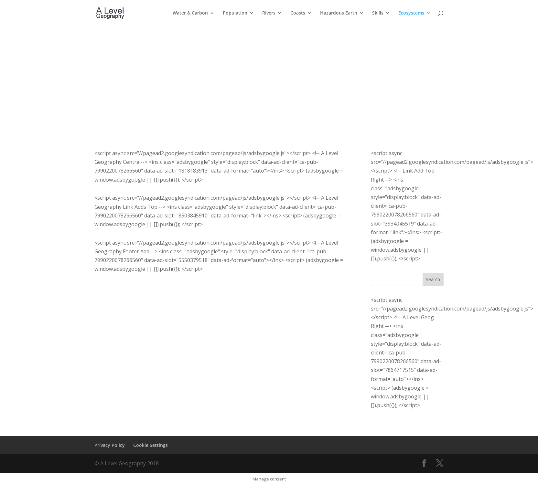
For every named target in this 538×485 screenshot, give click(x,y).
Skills (377, 13)
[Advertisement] (269, 74)
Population (235, 13)
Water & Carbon (190, 13)
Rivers (268, 13)
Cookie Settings (150, 445)
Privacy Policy (109, 445)
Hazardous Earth (338, 13)
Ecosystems (411, 13)
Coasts (297, 13)
